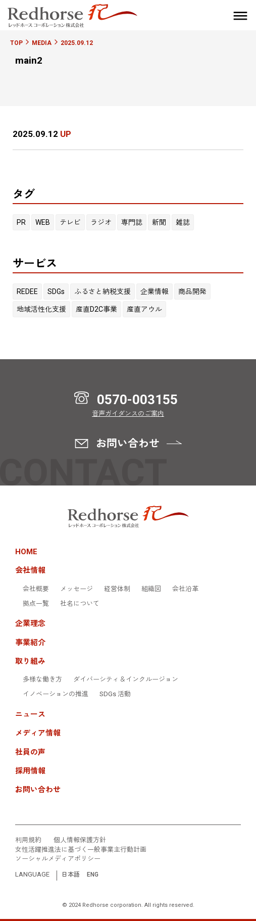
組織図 (151, 589)
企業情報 (154, 291)
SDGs (56, 291)
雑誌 (183, 222)
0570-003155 (137, 399)
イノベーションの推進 (55, 694)
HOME (26, 552)
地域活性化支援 (41, 309)
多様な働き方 (42, 679)
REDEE (27, 291)
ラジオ (101, 222)
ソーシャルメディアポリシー (57, 858)
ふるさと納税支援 (102, 291)
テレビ (70, 222)
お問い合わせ (38, 790)
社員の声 (30, 752)
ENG (92, 874)
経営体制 (117, 589)
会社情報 (30, 570)
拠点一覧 (36, 603)
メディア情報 (38, 733)
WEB (42, 222)
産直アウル (144, 309)
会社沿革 (185, 589)
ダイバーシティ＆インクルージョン (125, 679)
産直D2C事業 (96, 309)
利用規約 (28, 840)
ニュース (30, 714)
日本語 (71, 874)
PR (21, 222)
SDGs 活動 (115, 694)
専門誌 (131, 222)
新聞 (159, 222)
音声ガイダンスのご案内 (128, 413)
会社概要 (36, 589)
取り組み (30, 661)
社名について (79, 603)
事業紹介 (30, 643)
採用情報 (30, 771)
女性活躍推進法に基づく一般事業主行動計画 (80, 849)
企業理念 (30, 623)
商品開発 (192, 291)
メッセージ (76, 589)
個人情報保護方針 (80, 840)
